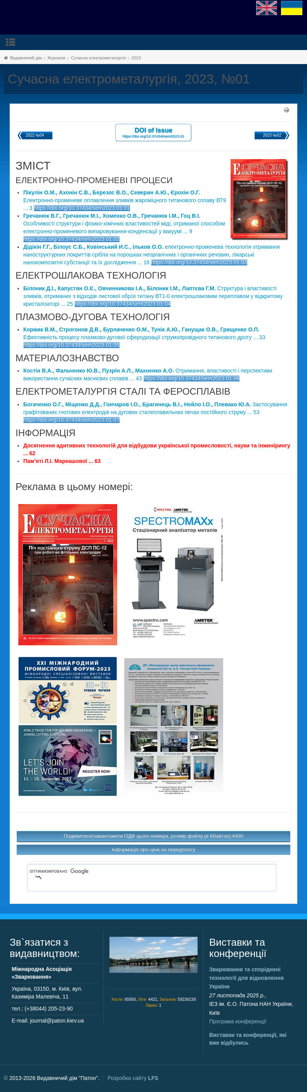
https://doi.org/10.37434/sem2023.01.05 (71, 345)
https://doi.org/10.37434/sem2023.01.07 (71, 420)
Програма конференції (237, 1021)
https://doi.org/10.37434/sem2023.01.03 (199, 262)
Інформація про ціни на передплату (153, 850)
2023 (136, 57)
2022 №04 (35, 135)
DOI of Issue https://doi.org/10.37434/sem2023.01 (154, 132)
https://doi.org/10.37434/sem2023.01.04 (123, 304)
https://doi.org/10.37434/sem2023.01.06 (192, 378)
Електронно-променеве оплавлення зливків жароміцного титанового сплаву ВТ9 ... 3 (124, 200)
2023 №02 (272, 135)
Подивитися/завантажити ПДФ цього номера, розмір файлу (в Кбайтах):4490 (153, 836)
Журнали (56, 57)
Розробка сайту (133, 1078)
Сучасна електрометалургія (98, 57)
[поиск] (140, 871)
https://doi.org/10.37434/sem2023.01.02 (71, 239)
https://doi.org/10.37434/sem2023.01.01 (82, 208)
